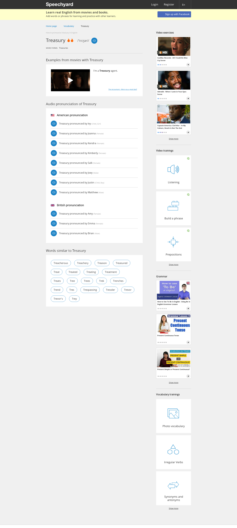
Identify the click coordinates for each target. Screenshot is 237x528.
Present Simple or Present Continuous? (173, 369)
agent (114, 70)
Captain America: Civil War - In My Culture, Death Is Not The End (171, 126)
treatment (111, 272)
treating (91, 272)
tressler (110, 289)
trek (101, 281)
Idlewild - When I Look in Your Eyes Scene (171, 92)
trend (57, 289)
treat (57, 272)
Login (154, 4)
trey (74, 298)
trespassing (90, 289)
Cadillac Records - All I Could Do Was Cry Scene (172, 59)
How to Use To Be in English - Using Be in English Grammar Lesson (173, 302)
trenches (118, 281)
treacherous (61, 263)
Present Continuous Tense (168, 335)
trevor (127, 289)
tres (71, 289)
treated (73, 272)
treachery (82, 263)
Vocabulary (69, 26)
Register (169, 4)
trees (87, 281)
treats (57, 281)
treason (102, 263)
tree (72, 281)
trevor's (58, 298)
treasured (121, 263)
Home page (51, 26)
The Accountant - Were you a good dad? (122, 89)
